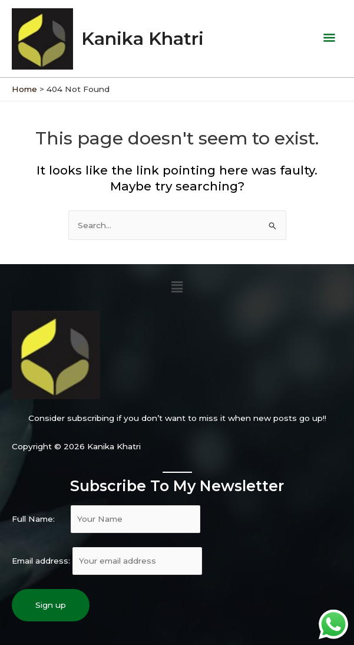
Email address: (107, 558)
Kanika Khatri (145, 37)
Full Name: (106, 516)
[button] (177, 285)
